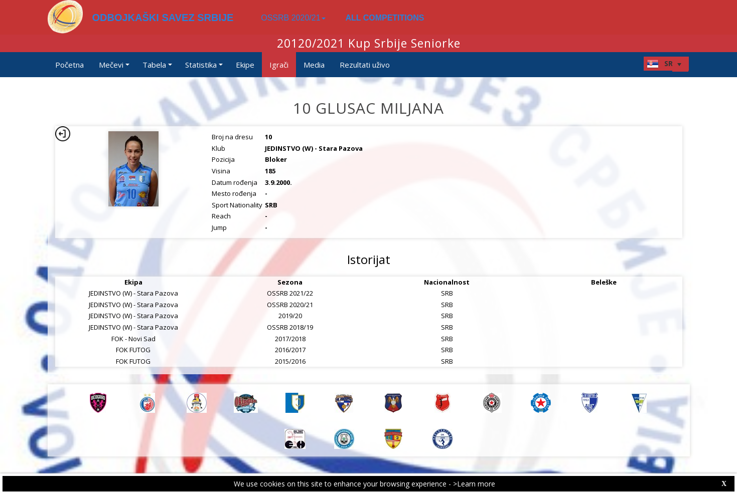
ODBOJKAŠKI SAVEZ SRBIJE (163, 17)
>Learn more (474, 483)
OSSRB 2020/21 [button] (293, 18)
